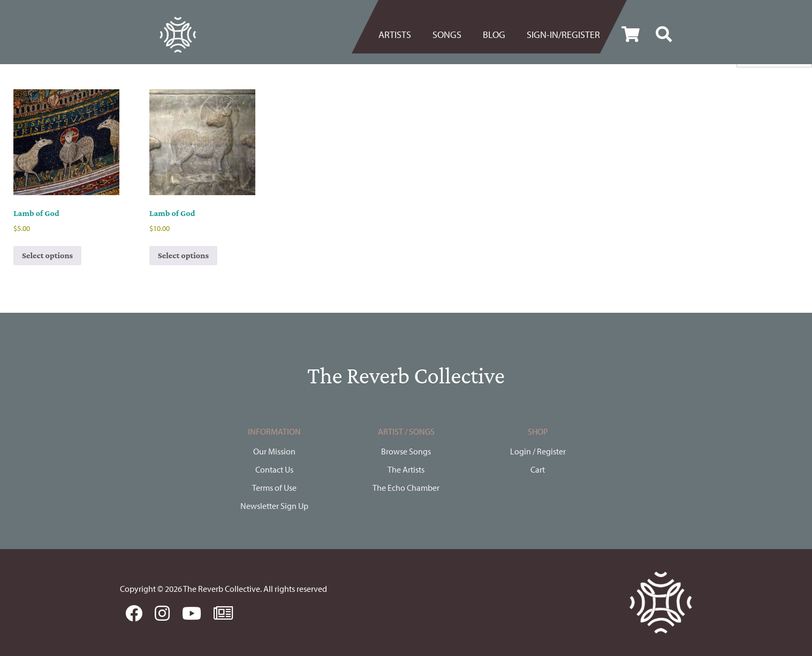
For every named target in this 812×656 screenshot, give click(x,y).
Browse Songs (406, 451)
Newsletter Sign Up (274, 505)
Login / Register (538, 451)
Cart (537, 469)
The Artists (406, 469)
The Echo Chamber (406, 487)
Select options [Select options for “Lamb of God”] (47, 255)
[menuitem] (400, 34)
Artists (394, 34)
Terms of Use (274, 487)
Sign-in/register (563, 34)
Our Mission (274, 451)
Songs (446, 34)
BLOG (494, 34)
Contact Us (274, 469)
